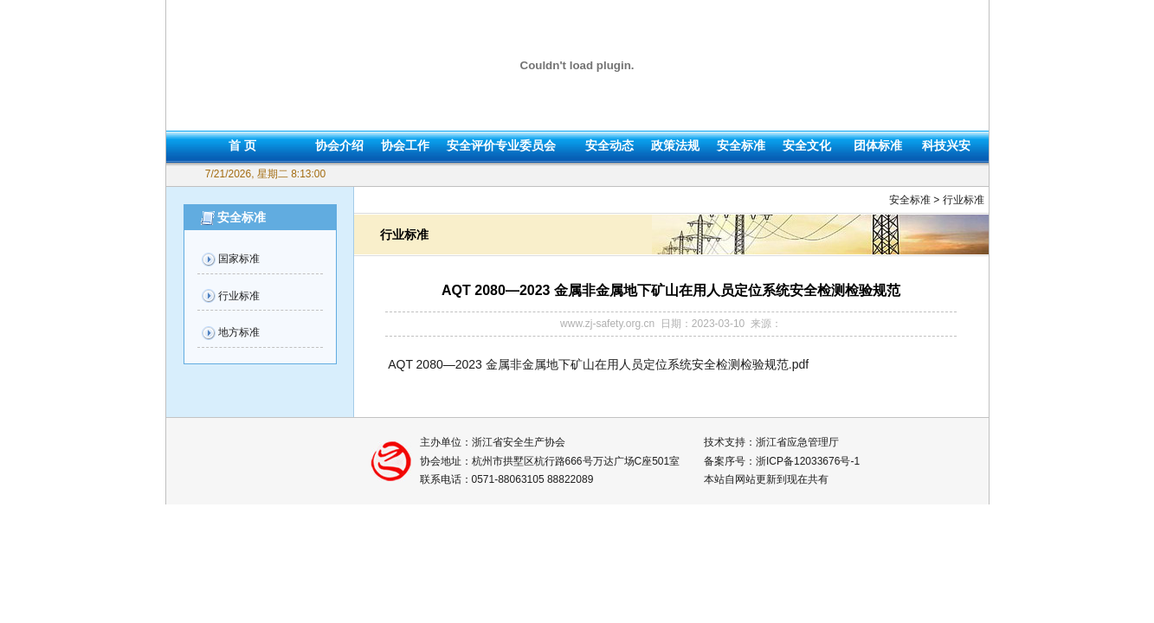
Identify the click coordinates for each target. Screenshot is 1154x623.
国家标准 (239, 259)
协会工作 (405, 145)
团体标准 (878, 145)
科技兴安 (946, 145)
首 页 (242, 145)
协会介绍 (339, 145)
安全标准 (741, 145)
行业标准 (239, 296)
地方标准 (239, 332)
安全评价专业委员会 (501, 145)
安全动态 (609, 145)
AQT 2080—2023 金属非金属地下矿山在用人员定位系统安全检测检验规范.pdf (598, 364)
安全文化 (807, 145)
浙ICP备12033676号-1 (808, 461)
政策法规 (675, 145)
